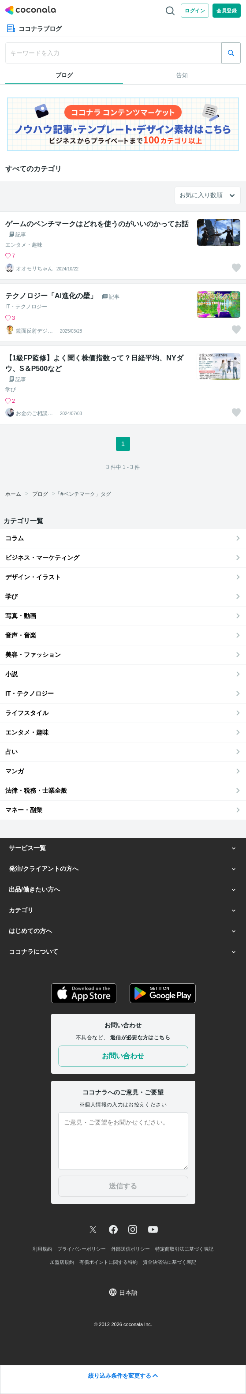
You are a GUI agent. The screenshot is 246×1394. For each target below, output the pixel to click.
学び (10, 389)
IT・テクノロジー (26, 306)
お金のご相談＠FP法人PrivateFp (36, 413)
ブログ (40, 494)
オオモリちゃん (34, 268)
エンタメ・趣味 (23, 244)
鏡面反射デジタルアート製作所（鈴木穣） (34, 331)
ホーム (13, 494)
